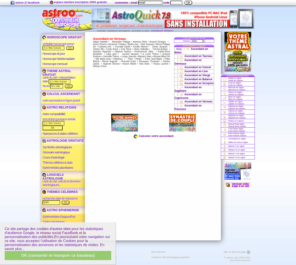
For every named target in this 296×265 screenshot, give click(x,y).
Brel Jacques (147, 44)
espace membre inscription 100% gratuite (78, 2)
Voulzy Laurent (160, 64)
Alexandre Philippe (121, 42)
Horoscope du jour (54, 53)
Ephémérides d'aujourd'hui (59, 216)
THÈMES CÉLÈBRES (60, 192)
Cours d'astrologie (54, 157)
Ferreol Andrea (160, 49)
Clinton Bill (98, 49)
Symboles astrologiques (57, 147)
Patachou (117, 59)
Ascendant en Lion (192, 71)
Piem (130, 59)
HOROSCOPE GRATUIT (62, 37)
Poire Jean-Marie (153, 59)
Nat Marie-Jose (103, 59)
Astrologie (101, 31)
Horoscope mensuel (55, 64)
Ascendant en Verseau (194, 101)
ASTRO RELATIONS (59, 107)
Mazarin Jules (144, 56)
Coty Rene (126, 49)
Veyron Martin (129, 64)
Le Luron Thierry (150, 54)
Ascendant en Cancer (193, 67)
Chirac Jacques (159, 46)
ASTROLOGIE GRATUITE (63, 140)
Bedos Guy (133, 44)
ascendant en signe (140, 31)
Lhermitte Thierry (111, 56)
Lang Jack (111, 54)
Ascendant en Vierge (193, 75)
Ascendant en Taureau (194, 56)
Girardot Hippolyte (102, 51)
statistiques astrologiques (119, 31)
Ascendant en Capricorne (188, 96)
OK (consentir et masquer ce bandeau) (58, 255)
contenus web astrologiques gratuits (170, 257)
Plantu (139, 59)
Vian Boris (144, 64)
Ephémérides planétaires (58, 167)
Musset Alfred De (161, 56)
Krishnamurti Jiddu (144, 51)
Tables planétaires (54, 222)
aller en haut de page (237, 251)
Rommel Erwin (128, 61)
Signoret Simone (111, 64)
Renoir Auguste (109, 61)
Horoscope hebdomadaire (59, 59)
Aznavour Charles (117, 44)
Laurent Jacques (130, 54)
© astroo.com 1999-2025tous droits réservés (237, 259)
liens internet (158, 251)
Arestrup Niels (140, 42)
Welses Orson (100, 66)
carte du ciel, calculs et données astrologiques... (62, 183)
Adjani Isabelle (100, 42)
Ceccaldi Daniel (122, 46)
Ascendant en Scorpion (195, 83)
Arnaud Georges (158, 42)
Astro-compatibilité (54, 114)
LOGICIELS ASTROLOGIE (53, 176)
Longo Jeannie (129, 56)
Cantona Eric (105, 46)
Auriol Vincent (99, 44)
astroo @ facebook (24, 3)
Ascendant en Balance (194, 79)
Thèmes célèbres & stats (58, 162)
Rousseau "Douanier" (149, 61)
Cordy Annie (112, 49)
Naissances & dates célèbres (60, 133)
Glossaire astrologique (56, 152)
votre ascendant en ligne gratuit (61, 100)
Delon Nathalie (141, 49)
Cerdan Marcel (140, 46)
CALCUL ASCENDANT (61, 94)
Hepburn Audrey (123, 51)
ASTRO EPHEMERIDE (60, 210)
